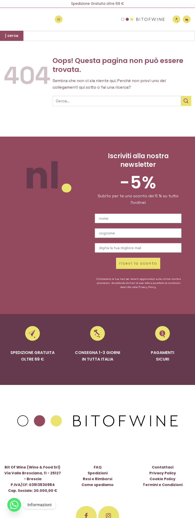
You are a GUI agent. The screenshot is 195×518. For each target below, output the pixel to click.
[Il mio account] (176, 19)
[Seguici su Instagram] (108, 436)
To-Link (91, 488)
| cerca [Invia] (12, 35)
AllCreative (139, 488)
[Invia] (186, 101)
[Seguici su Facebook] (86, 436)
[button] (58, 19)
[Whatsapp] (14, 505)
